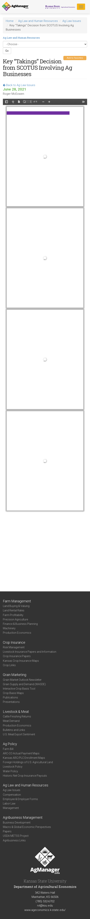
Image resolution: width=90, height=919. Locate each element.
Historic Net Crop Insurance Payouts (25, 775)
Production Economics (17, 632)
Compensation (12, 794)
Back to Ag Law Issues (19, 85)
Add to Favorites (75, 58)
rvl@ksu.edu (45, 905)
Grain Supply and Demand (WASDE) (24, 684)
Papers (7, 831)
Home (10, 21)
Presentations (11, 701)
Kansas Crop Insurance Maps (21, 660)
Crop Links (9, 665)
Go (7, 50)
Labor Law (9, 803)
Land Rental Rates (13, 610)
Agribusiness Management (23, 817)
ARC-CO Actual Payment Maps (21, 753)
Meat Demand (11, 720)
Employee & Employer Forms (20, 799)
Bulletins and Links (14, 729)
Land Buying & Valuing (16, 606)
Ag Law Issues (71, 21)
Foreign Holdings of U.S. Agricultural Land (28, 762)
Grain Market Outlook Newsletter (22, 679)
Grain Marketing (14, 675)
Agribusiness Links (14, 840)
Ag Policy (10, 744)
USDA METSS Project (16, 835)
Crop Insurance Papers (17, 656)
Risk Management (14, 647)
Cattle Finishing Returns (17, 716)
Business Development (16, 822)
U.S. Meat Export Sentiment (19, 734)
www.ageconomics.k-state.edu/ (45, 910)
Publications (10, 697)
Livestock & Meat (16, 712)
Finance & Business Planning (20, 623)
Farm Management (17, 601)
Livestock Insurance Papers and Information (29, 651)
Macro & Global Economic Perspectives (27, 827)
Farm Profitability (13, 615)
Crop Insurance (14, 642)
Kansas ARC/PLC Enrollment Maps (24, 757)
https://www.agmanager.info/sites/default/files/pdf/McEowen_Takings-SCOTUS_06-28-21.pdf (45, 339)
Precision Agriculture (15, 619)
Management (11, 807)
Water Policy (10, 771)
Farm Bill (8, 748)
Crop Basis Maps (13, 693)
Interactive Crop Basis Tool (19, 688)
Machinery (9, 628)
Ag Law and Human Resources (38, 21)
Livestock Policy (12, 766)
